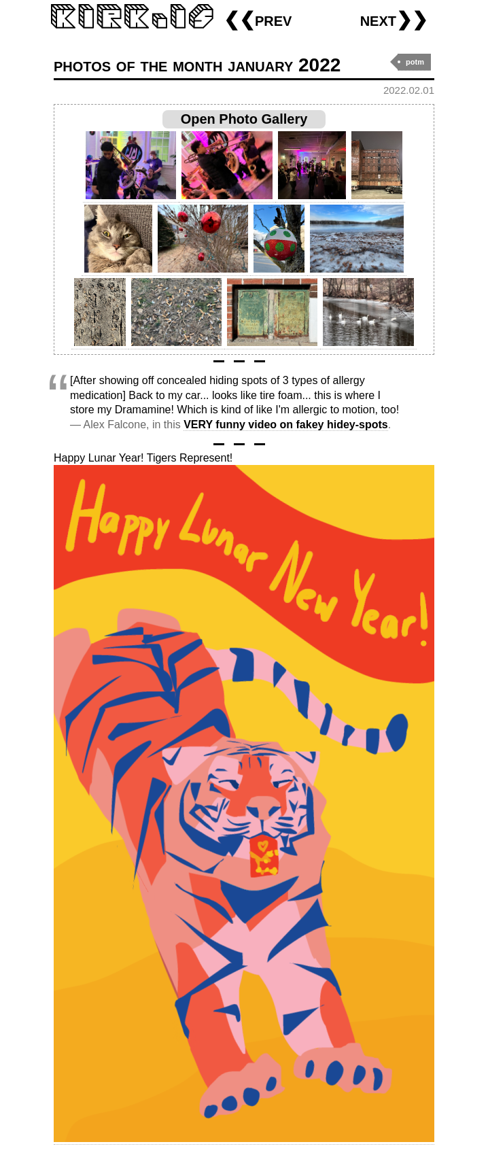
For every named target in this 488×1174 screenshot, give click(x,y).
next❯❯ (394, 19)
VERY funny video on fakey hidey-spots (286, 424)
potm (415, 62)
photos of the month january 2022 (197, 64)
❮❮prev (258, 19)
